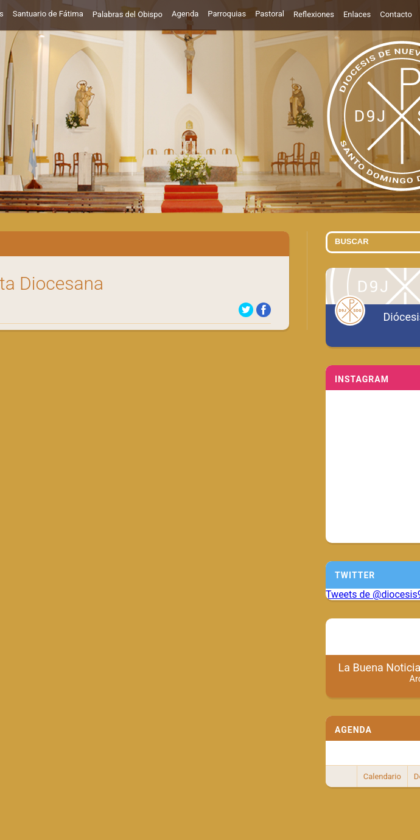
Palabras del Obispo (128, 14)
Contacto (396, 14)
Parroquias (227, 13)
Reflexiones (313, 14)
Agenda (185, 13)
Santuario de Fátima (48, 13)
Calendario (382, 776)
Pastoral (269, 13)
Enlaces (357, 14)
